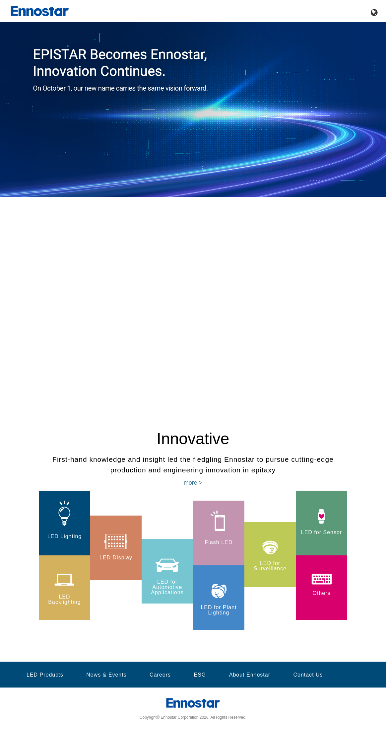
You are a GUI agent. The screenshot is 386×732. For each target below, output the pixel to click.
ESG (200, 675)
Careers (160, 675)
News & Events (106, 675)
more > (193, 482)
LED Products (45, 675)
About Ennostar (249, 675)
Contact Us (308, 675)
